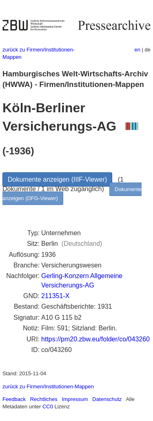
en (137, 50)
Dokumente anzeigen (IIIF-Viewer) (57, 179)
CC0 (47, 406)
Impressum (75, 399)
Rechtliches (44, 399)
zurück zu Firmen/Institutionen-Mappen (48, 386)
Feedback (14, 399)
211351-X (55, 295)
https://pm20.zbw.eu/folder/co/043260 (95, 339)
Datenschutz (107, 399)
